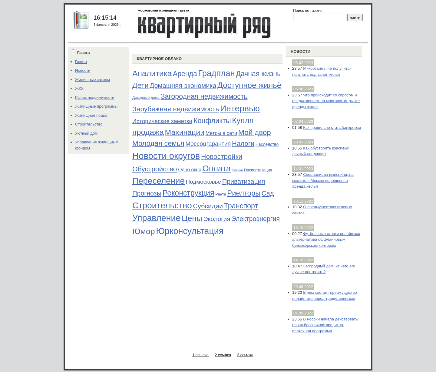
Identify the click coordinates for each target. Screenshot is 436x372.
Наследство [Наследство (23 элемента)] (267, 144)
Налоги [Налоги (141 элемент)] (243, 143)
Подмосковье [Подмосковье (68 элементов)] (203, 182)
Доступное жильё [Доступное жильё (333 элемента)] (249, 85)
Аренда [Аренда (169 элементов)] (185, 74)
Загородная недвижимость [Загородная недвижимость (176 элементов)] (204, 96)
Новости (300, 51)
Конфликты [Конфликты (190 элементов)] (212, 121)
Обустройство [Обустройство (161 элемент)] (154, 169)
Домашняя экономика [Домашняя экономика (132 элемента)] (183, 85)
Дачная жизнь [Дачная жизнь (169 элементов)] (258, 74)
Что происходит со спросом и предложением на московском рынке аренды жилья (326, 101)
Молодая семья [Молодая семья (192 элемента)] (158, 143)
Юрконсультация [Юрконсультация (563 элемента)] (189, 231)
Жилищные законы (92, 79)
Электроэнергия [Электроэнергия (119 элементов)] (255, 219)
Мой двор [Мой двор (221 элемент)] (254, 132)
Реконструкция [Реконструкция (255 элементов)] (188, 193)
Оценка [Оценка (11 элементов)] (237, 170)
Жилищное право (91, 115)
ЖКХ (79, 88)
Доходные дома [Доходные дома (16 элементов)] (146, 98)
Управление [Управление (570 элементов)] (156, 218)
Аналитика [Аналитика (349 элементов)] (152, 73)
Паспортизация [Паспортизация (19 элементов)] (258, 170)
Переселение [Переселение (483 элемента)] (158, 181)
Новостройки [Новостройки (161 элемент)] (221, 156)
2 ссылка (223, 355)
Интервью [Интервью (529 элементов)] (240, 108)
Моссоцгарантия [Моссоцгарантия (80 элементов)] (208, 143)
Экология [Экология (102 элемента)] (216, 218)
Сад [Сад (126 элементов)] (268, 193)
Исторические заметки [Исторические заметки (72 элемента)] (162, 121)
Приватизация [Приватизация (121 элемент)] (243, 181)
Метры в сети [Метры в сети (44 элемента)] (221, 133)
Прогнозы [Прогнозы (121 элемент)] (146, 193)
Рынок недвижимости (94, 97)
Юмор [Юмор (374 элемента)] (143, 231)
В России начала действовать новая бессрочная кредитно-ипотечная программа (325, 325)
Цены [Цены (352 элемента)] (192, 218)
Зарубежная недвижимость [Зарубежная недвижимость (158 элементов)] (175, 109)
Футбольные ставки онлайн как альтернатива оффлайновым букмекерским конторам (326, 239)
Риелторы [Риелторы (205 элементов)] (243, 193)
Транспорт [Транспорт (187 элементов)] (241, 206)
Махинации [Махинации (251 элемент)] (184, 132)
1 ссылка (200, 355)
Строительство (88, 124)
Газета (81, 61)
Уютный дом (86, 133)
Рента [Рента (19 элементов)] (220, 194)
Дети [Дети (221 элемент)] (140, 85)
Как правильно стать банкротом (332, 127)
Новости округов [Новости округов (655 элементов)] (166, 156)
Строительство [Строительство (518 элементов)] (162, 205)
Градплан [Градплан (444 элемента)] (216, 73)
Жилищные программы (96, 106)
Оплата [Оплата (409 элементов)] (217, 168)
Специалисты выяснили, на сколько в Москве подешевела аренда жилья (323, 180)
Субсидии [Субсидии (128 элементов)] (208, 206)
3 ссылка (245, 355)
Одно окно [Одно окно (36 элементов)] (189, 169)
